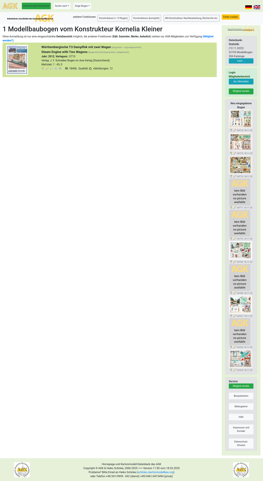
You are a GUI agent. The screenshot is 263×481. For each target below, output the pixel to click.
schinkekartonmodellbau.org (155, 472)
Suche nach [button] (61, 6)
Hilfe (241, 417)
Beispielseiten (241, 396)
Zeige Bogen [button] (81, 6)
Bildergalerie (241, 406)
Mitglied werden (241, 91)
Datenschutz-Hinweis (241, 443)
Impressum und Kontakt (241, 429)
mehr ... (241, 60)
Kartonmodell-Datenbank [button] (36, 6)
